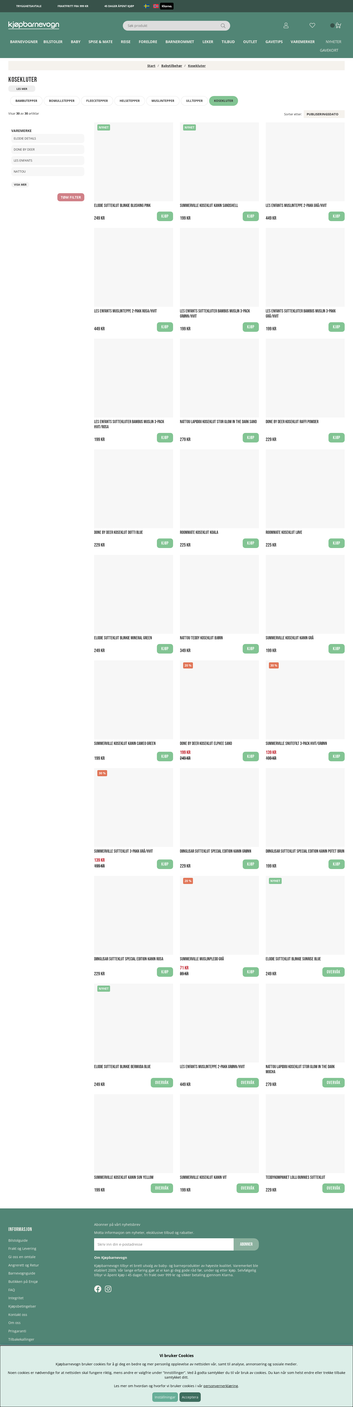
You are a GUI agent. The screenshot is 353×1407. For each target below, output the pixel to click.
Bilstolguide (18, 1240)
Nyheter (333, 41)
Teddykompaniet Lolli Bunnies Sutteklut (295, 1177)
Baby (75, 41)
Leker (207, 41)
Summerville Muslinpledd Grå (202, 959)
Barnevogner (24, 41)
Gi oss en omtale (22, 1256)
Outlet (250, 41)
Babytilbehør (171, 65)
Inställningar (165, 1397)
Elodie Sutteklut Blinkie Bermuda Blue (122, 1066)
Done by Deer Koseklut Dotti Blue (118, 532)
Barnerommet (179, 41)
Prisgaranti (17, 1331)
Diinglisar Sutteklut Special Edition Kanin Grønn (215, 851)
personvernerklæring (220, 1385)
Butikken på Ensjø (23, 1281)
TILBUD (228, 41)
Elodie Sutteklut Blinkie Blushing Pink (122, 205)
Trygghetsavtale (28, 6)
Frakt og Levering (22, 1248)
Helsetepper (130, 101)
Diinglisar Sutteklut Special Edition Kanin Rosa (128, 959)
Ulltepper (194, 101)
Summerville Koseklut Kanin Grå (290, 638)
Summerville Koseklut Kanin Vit (203, 1177)
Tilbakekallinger (21, 1339)
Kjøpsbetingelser (22, 1306)
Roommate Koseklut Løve (284, 532)
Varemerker (303, 41)
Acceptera (190, 1397)
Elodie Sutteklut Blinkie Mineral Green (123, 638)
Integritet (16, 1298)
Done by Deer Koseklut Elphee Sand (206, 743)
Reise (125, 41)
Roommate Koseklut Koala (199, 532)
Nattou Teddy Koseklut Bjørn (201, 638)
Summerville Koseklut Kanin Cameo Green (125, 743)
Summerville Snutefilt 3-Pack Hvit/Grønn (296, 743)
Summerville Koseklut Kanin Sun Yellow (123, 1177)
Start (151, 65)
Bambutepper (26, 101)
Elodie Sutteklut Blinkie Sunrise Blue (293, 959)
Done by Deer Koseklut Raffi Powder (292, 421)
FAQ (11, 1290)
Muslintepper (162, 101)
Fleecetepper (97, 101)
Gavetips (274, 41)
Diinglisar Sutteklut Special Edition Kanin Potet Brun (305, 851)
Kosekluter (197, 65)
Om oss (14, 1322)
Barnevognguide (21, 1273)
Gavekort (329, 50)
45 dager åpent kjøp (119, 6)
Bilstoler (53, 41)
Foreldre (148, 41)
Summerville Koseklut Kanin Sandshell (209, 205)
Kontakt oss (17, 1314)
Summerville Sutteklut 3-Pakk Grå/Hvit (123, 851)
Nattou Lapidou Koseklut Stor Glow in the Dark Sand (218, 421)
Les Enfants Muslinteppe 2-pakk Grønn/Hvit (212, 1066)
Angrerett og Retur (23, 1265)
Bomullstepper (62, 101)
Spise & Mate (100, 41)
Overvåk (333, 972)
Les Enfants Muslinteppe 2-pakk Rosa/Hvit (125, 311)
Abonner (246, 1244)
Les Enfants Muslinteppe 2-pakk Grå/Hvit (296, 205)
